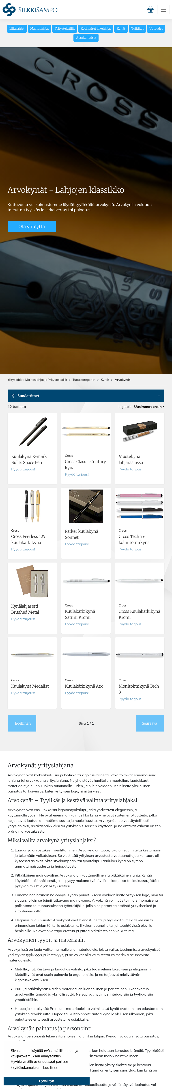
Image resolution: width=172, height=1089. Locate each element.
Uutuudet (156, 28)
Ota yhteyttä (32, 226)
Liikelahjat (16, 28)
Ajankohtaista (86, 37)
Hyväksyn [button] (46, 1081)
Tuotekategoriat (84, 380)
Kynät (121, 28)
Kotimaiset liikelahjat (96, 28)
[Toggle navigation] (163, 9)
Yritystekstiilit (65, 28)
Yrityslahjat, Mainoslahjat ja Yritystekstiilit (37, 380)
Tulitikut (137, 28)
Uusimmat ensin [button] (148, 406)
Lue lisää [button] (50, 1068)
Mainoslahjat (39, 28)
